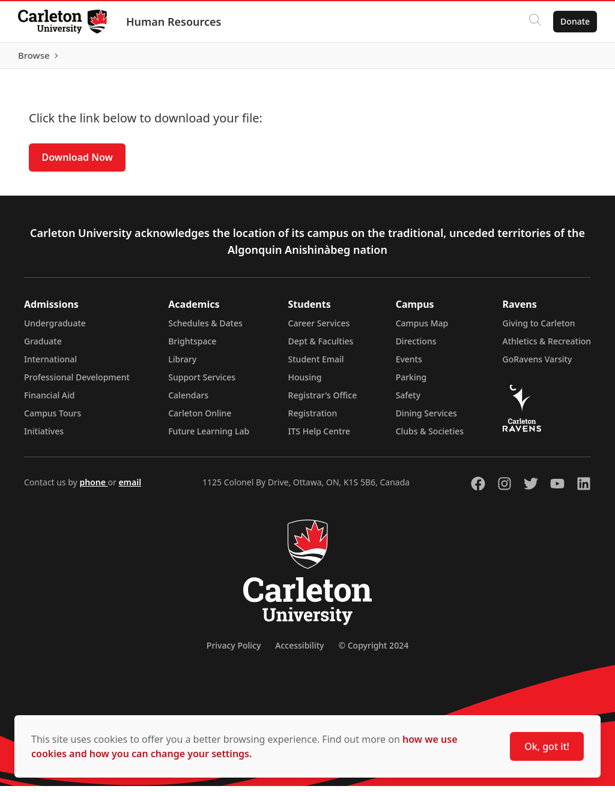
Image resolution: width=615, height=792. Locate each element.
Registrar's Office (322, 401)
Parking (411, 383)
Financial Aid (49, 401)
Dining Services (426, 419)
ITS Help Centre (319, 437)
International (50, 365)
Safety (408, 401)
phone (93, 488)
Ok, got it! (546, 746)
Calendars (188, 401)
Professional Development (77, 383)
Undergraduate (55, 329)
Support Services (201, 383)
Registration (313, 419)
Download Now (77, 163)
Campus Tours (52, 419)
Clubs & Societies (430, 437)
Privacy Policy (234, 651)
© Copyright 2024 (373, 651)
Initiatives (44, 437)
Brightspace (192, 347)
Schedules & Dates (205, 329)
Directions (416, 347)
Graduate (43, 347)
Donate (574, 21)
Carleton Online (199, 419)
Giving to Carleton (539, 329)
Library (182, 365)
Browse (573, 58)
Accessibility (299, 651)
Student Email (316, 365)
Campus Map (422, 329)
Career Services (319, 329)
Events (409, 365)
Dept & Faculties (321, 347)
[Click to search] (534, 21)
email (129, 488)
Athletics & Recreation (547, 347)
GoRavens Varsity (537, 365)
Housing (305, 383)
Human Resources (175, 21)
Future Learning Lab (208, 437)
